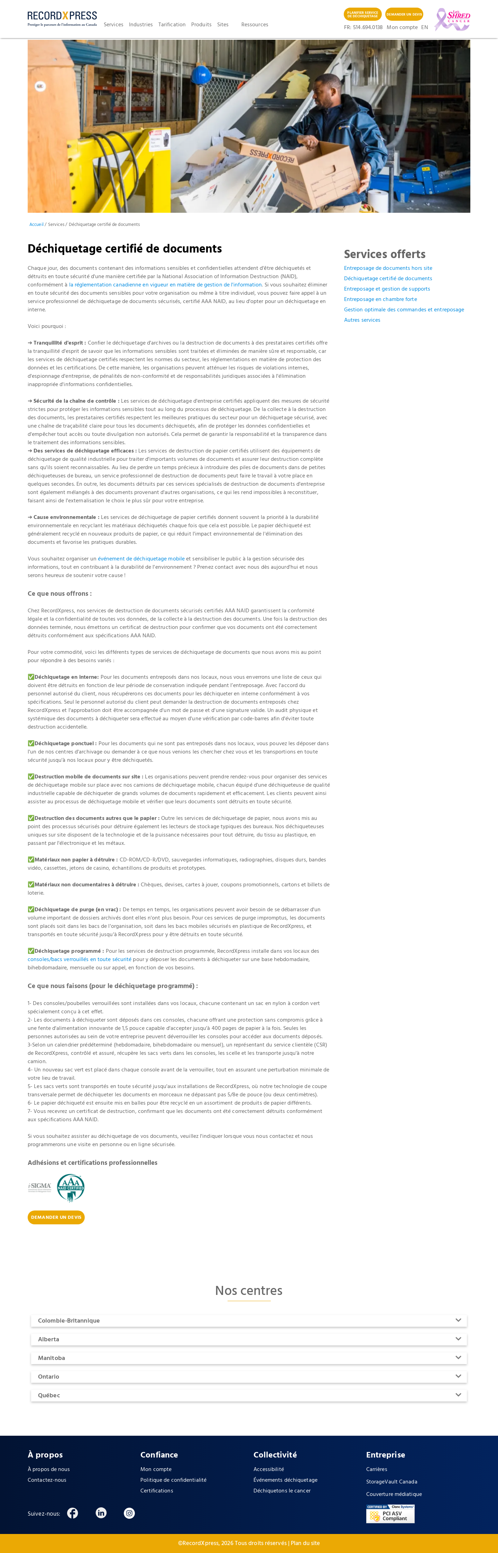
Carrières (376, 1469)
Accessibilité (268, 1469)
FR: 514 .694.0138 (363, 27)
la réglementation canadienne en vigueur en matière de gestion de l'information (165, 285)
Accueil (36, 224)
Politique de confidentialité (173, 1480)
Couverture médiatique (394, 1494)
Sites (223, 24)
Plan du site (305, 1543)
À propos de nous (49, 1469)
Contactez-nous (47, 1480)
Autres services (362, 320)
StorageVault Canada (391, 1482)
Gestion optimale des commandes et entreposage (404, 310)
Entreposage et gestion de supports (387, 289)
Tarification (172, 24)
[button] (116, 24)
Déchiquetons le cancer (282, 1491)
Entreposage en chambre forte (380, 299)
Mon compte (402, 27)
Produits (201, 24)
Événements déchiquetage (285, 1480)
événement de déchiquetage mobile (141, 559)
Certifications (156, 1491)
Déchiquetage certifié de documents (388, 278)
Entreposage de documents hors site (388, 268)
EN (424, 27)
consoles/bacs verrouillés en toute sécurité (79, 959)
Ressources (254, 24)
